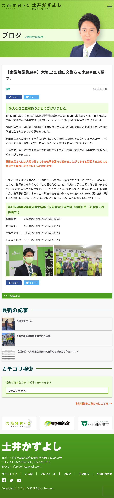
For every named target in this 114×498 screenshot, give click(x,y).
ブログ (67, 473)
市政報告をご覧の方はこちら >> (93, 403)
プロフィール (48, 473)
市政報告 (84, 473)
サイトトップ (9, 474)
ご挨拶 (29, 473)
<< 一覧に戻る (12, 295)
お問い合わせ (104, 473)
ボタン (109, 6)
